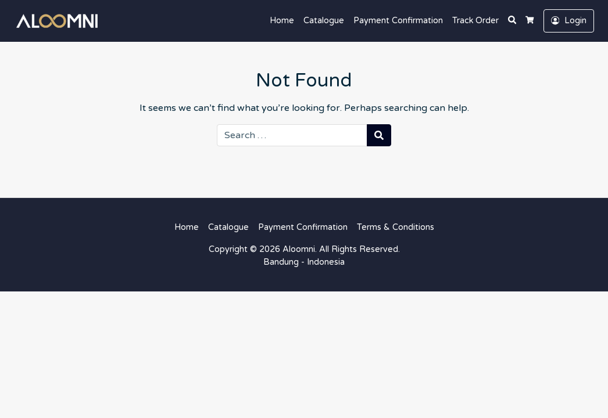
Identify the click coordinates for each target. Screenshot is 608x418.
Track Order (475, 21)
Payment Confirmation (398, 21)
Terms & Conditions (395, 227)
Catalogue (323, 21)
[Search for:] (292, 135)
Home (282, 21)
